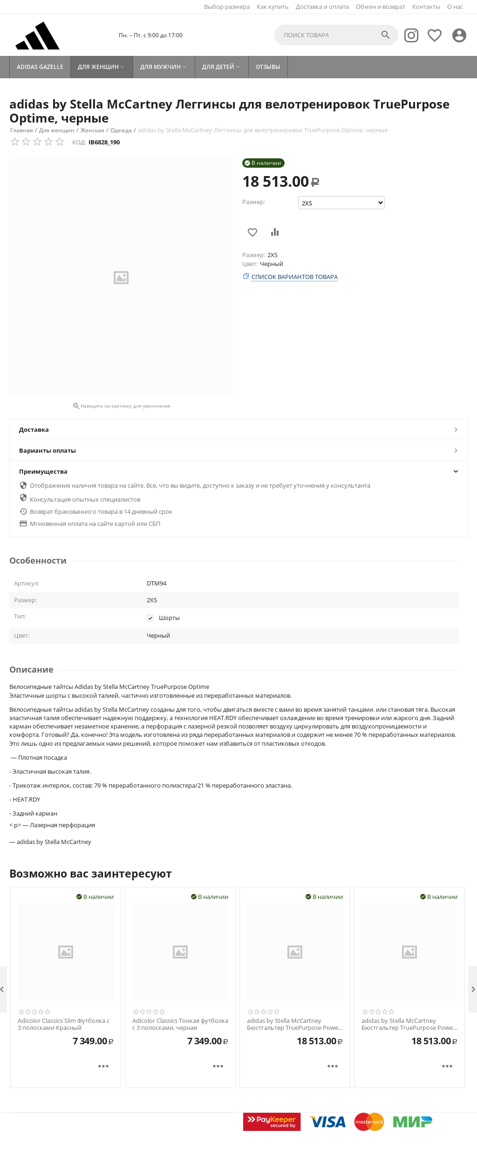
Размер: (253, 201)
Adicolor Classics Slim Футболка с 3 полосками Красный (63, 1024)
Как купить (273, 6)
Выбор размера (227, 6)
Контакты (426, 6)
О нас (455, 6)
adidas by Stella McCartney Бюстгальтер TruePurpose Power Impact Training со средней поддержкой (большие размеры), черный (294, 1024)
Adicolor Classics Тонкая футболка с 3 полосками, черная (180, 1024)
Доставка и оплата (322, 6)
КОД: (79, 142)
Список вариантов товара (295, 276)
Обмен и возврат (380, 6)
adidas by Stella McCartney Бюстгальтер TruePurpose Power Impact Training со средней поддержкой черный (408, 1024)
